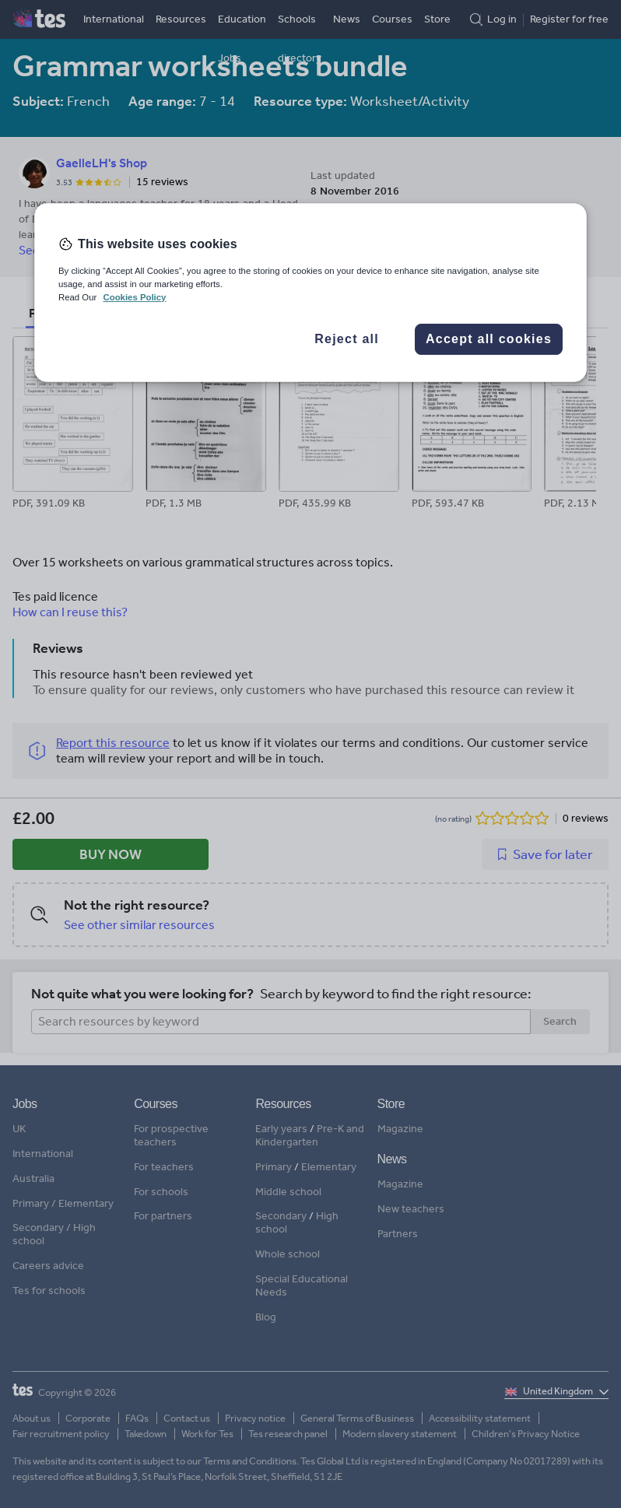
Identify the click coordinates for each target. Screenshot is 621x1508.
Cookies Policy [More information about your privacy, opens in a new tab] (134, 297)
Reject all (346, 338)
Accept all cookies (489, 338)
